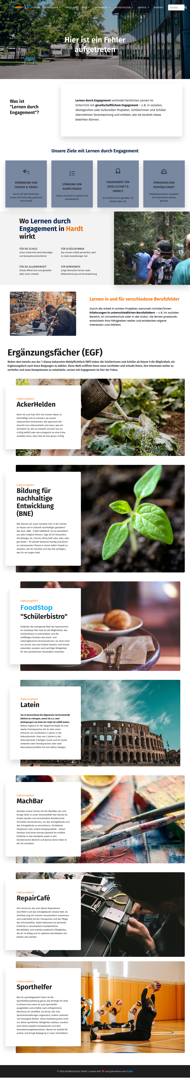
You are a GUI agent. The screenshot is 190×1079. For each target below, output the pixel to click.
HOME (37, 8)
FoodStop (36, 609)
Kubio (130, 1072)
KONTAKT (158, 8)
